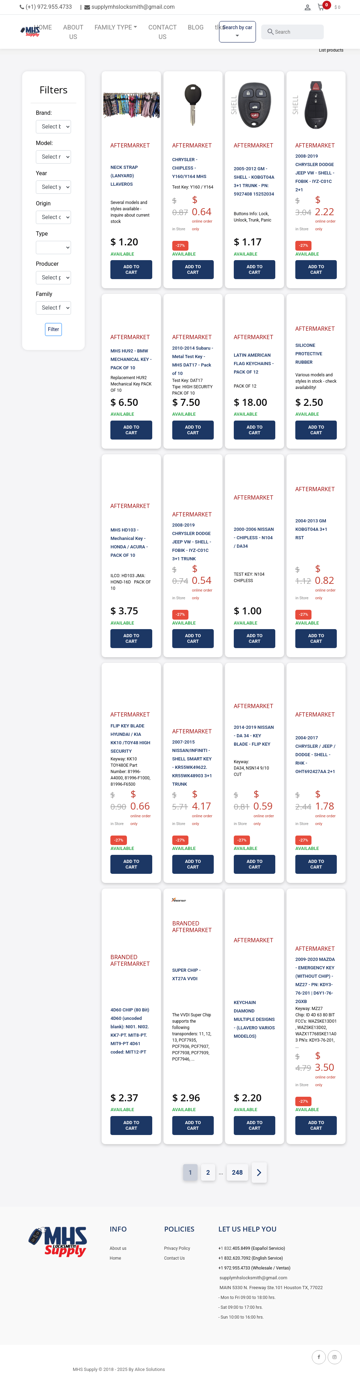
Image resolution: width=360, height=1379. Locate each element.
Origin (43, 203)
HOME (43, 27)
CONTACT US (162, 32)
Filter (53, 329)
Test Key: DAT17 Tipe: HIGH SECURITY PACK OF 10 (192, 387)
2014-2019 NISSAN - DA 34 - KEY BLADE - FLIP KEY (254, 736)
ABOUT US (73, 32)
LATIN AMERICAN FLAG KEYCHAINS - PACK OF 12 (254, 363)
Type (42, 233)
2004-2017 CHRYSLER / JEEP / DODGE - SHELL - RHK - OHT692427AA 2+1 (315, 754)
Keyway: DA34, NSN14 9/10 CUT (251, 768)
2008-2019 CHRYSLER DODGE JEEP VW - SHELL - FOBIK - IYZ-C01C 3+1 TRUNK (191, 541)
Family (44, 294)
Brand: (44, 113)
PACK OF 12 (245, 386)
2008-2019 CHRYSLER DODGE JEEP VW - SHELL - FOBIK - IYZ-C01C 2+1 (314, 172)
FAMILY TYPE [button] (113, 27)
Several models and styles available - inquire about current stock (129, 212)
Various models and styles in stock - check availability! (315, 381)
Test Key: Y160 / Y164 (192, 187)
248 (237, 1172)
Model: (44, 143)
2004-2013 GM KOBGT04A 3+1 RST (311, 529)
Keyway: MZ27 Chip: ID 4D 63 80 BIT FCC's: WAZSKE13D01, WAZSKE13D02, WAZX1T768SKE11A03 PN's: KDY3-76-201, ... (316, 1027)
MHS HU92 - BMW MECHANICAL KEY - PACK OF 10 (131, 359)
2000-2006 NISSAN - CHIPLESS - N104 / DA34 (254, 538)
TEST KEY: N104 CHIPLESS (249, 577)
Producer (47, 263)
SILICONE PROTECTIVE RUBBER (308, 354)
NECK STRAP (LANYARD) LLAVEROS (124, 176)
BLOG (196, 27)
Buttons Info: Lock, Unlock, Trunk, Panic (252, 217)
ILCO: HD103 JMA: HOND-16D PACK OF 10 (130, 582)
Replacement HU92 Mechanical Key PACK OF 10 (131, 384)
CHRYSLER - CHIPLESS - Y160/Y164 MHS (189, 168)
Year (41, 173)
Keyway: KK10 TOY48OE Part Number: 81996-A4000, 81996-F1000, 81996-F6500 (130, 772)
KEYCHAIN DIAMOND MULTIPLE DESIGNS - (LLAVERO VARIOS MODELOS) (254, 1019)
